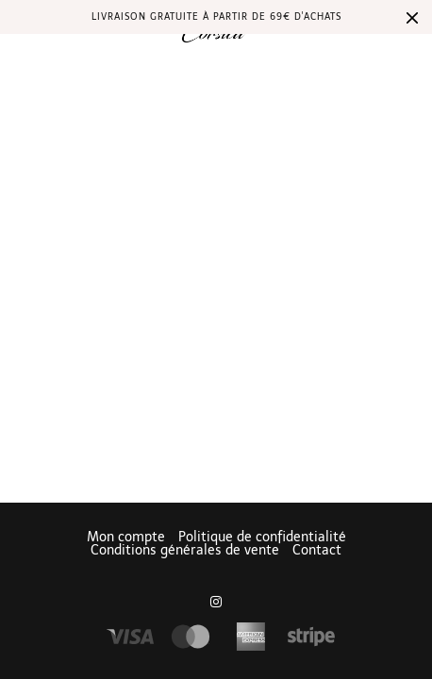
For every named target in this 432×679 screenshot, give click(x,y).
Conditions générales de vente (185, 550)
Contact (316, 550)
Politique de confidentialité (262, 537)
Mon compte (126, 537)
